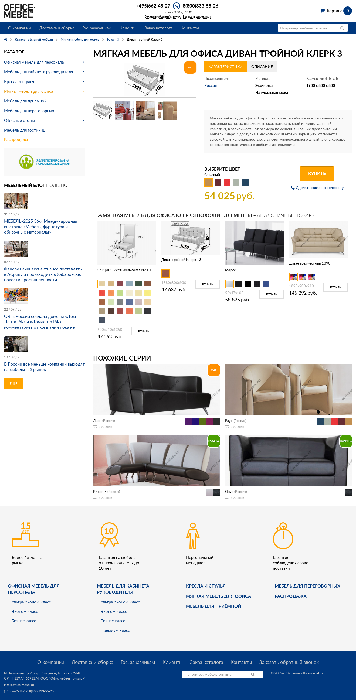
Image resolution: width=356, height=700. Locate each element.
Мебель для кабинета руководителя (38, 71)
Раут (229, 420)
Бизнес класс (24, 620)
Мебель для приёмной (213, 606)
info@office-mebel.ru (19, 684)
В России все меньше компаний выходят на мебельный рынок (44, 366)
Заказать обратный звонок (163, 16)
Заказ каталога (158, 27)
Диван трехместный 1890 (309, 263)
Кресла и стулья (19, 81)
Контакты (190, 27)
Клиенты (128, 27)
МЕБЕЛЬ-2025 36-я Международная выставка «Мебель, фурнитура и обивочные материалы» (40, 226)
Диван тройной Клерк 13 (181, 259)
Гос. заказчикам (96, 27)
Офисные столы (19, 120)
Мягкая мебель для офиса (28, 91)
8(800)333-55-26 (200, 5)
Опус (229, 491)
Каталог (14, 52)
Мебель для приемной (25, 101)
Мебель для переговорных (29, 110)
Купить (317, 173)
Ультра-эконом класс (31, 602)
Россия (210, 85)
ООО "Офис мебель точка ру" (62, 678)
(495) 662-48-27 (16, 691)
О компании (19, 27)
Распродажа (16, 139)
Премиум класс (115, 630)
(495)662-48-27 (153, 5)
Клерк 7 (99, 491)
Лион (97, 420)
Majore (230, 269)
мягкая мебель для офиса (218, 596)
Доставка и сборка (56, 27)
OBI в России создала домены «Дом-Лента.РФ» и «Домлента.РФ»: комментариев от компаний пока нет (40, 321)
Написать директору (197, 16)
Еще (13, 383)
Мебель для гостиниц (24, 130)
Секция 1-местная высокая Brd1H (124, 269)
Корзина (339, 10)
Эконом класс (25, 611)
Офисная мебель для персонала (34, 62)
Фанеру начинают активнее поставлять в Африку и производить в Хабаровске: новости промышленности (43, 274)
